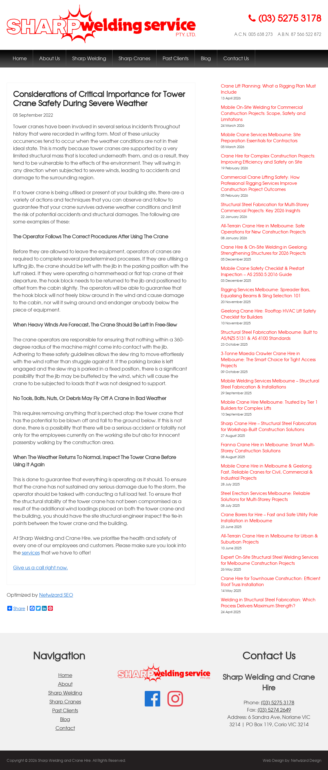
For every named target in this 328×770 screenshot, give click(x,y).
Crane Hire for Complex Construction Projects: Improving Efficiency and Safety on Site (268, 159)
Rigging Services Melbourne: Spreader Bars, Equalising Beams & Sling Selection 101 (265, 292)
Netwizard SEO (56, 594)
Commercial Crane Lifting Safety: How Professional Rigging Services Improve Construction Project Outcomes (260, 183)
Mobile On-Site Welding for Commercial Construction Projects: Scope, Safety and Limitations (263, 113)
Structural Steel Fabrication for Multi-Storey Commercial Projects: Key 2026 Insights (265, 207)
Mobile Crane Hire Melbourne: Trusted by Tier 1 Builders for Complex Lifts (269, 405)
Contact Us (236, 58)
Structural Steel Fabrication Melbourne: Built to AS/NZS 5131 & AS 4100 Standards (269, 335)
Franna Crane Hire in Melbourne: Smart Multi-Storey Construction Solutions (268, 447)
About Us (49, 58)
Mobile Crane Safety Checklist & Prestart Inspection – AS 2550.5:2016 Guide (262, 271)
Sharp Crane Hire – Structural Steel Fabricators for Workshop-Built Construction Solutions (268, 426)
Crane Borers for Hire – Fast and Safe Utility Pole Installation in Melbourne (269, 517)
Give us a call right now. (40, 567)
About (65, 683)
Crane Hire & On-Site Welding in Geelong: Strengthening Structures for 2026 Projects (264, 250)
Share (16, 608)
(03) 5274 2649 (274, 709)
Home (20, 58)
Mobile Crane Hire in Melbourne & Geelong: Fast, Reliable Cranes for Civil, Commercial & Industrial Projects (267, 472)
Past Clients (175, 58)
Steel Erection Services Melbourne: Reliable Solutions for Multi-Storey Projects (265, 496)
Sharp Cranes (134, 58)
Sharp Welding (89, 58)
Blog (206, 58)
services (31, 552)
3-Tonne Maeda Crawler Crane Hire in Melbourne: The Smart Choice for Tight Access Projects (268, 359)
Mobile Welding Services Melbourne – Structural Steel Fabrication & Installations (270, 384)
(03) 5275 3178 (277, 702)
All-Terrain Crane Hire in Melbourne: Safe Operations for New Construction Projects (263, 229)
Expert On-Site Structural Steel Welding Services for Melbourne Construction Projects (269, 560)
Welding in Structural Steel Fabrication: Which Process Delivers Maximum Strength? (268, 602)
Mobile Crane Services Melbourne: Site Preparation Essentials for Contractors (261, 137)
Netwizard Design (306, 760)
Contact (65, 727)
